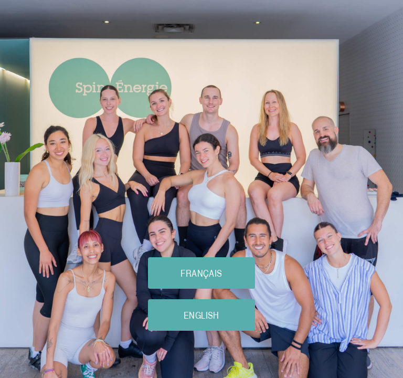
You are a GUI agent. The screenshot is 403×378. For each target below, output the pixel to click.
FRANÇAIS (201, 273)
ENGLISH (201, 315)
